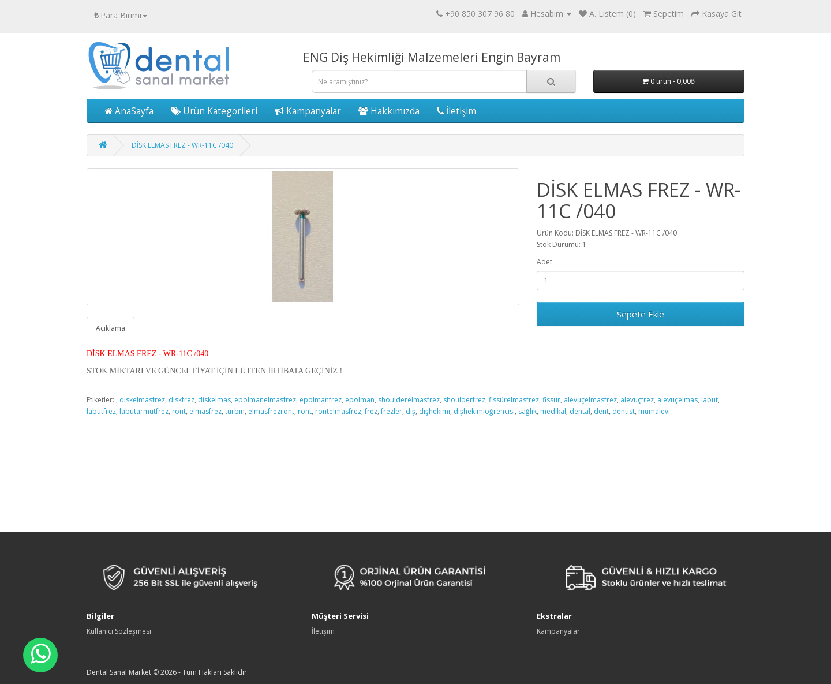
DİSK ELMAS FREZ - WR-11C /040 (182, 145)
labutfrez (101, 411)
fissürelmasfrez (514, 400)
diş (410, 411)
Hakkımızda (389, 110)
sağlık (527, 411)
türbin (235, 411)
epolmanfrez (321, 400)
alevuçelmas (677, 400)
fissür (551, 400)
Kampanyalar (308, 110)
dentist (623, 411)
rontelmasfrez (338, 411)
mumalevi (654, 411)
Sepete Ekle (640, 314)
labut (709, 400)
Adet (544, 262)
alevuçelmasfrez (590, 400)
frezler (391, 411)
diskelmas (214, 400)
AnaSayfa (129, 110)
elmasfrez (205, 411)
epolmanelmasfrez (265, 400)
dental (580, 411)
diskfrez (181, 400)
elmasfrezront (271, 411)
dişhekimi (434, 411)
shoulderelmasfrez (409, 400)
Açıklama (110, 328)
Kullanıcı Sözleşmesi (119, 631)
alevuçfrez (637, 400)
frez (371, 411)
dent (601, 411)
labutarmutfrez (144, 411)
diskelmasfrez (142, 400)
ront (179, 411)
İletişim (456, 110)
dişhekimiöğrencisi (484, 411)
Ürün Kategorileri (214, 110)
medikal (553, 411)
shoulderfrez (464, 400)
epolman (360, 400)
